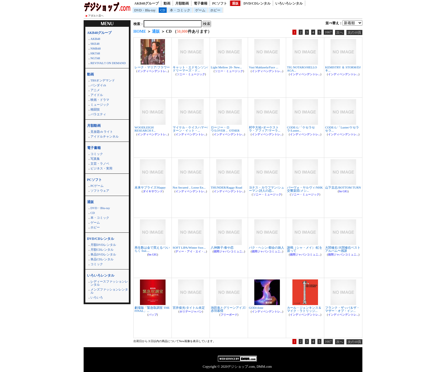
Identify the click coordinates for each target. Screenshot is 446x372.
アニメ (95, 90)
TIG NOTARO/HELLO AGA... (302, 69)
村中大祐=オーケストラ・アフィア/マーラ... (264, 129)
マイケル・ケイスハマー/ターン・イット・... (190, 129)
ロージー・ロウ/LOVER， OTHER (225, 129)
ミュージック (99, 104)
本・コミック (180, 10)
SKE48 (95, 43)
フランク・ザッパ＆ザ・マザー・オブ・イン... (342, 309)
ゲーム (200, 10)
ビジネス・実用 (101, 168)
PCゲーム (97, 185)
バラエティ (98, 114)
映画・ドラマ (99, 99)
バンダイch (98, 85)
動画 (167, 3)
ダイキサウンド (153, 191)
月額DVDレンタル (103, 244)
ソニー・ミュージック (191, 74)
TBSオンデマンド (102, 80)
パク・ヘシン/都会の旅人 (266, 247)
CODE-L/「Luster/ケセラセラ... (342, 129)
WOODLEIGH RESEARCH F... (145, 129)
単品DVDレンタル (103, 254)
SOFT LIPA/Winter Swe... (189, 247)
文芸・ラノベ (99, 163)
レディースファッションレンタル (109, 283)
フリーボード (229, 314)
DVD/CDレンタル (257, 3)
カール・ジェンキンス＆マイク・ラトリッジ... (304, 309)
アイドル (96, 95)
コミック (96, 154)
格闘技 (95, 109)
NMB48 (95, 48)
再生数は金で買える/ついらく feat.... (152, 249)
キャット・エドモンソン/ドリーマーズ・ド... (190, 69)
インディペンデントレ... (152, 71)
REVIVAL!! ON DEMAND (108, 63)
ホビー (215, 10)
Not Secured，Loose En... (189, 187)
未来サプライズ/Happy (150, 187)
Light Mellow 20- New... (226, 67)
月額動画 (182, 3)
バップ (152, 314)
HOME (139, 31)
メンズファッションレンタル (109, 291)
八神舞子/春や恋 (222, 247)
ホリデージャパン (190, 311)
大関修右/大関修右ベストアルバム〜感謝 (342, 249)
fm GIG (343, 191)
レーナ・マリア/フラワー (152, 67)
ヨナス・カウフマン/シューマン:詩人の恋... (266, 189)
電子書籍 (200, 3)
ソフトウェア (99, 190)
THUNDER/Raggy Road (226, 187)
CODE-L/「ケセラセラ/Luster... (301, 129)
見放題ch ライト (101, 131)
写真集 (95, 158)
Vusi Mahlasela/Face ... (263, 67)
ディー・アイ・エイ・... (190, 251)
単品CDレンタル (101, 259)
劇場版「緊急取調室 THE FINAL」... (152, 309)
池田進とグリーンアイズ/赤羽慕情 (228, 309)
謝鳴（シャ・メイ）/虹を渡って (304, 249)
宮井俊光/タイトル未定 (189, 307)
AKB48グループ (146, 3)
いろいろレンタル (289, 3)
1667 (328, 32)
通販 (235, 3)
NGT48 (95, 58)
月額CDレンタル (101, 249)
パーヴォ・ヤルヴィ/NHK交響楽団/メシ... (305, 189)
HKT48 (95, 53)
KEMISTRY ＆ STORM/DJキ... (343, 69)
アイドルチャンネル (104, 136)
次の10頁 (354, 32)
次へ (339, 32)
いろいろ (96, 297)
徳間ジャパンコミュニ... (229, 251)
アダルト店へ (96, 15)
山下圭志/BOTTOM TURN (343, 187)
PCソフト (219, 3)
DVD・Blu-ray (145, 10)
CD (162, 10)
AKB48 (95, 38)
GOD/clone (256, 307)
